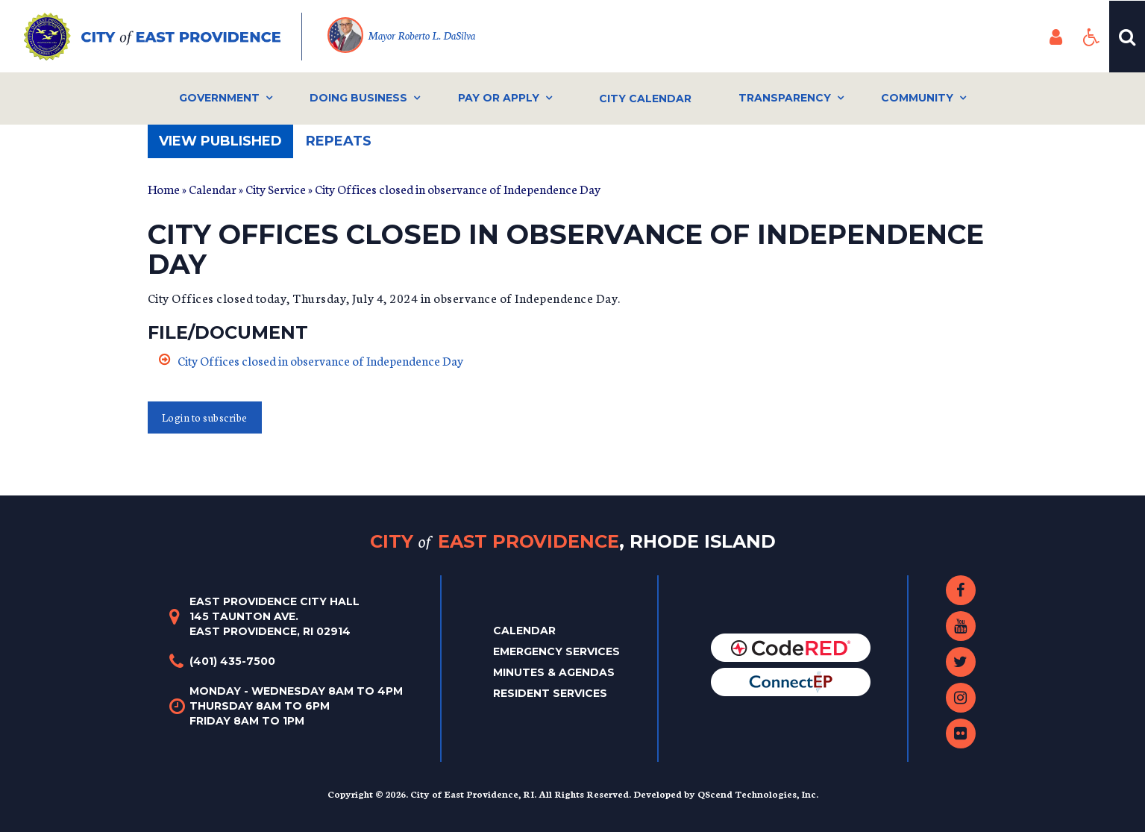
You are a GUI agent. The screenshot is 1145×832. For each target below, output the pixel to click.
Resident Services (550, 693)
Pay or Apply (498, 97)
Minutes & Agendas (554, 672)
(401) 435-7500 (232, 661)
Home (164, 188)
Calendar (212, 188)
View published (226, 145)
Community (917, 97)
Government (219, 97)
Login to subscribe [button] (205, 417)
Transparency (784, 97)
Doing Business (358, 97)
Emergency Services (556, 651)
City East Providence (573, 541)
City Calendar (645, 98)
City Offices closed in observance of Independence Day (320, 360)
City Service (275, 188)
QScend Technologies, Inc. (757, 793)
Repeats (338, 141)
